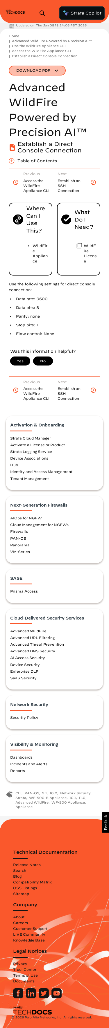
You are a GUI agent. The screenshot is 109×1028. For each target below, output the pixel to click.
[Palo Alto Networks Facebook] (18, 997)
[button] (105, 822)
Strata (20, 798)
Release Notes (27, 865)
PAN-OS (18, 538)
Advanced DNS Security (32, 651)
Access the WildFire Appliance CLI (41, 51)
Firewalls (19, 531)
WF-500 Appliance (68, 802)
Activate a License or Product (37, 445)
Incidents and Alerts (28, 764)
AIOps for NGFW (26, 518)
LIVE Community (29, 934)
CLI (18, 793)
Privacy (20, 964)
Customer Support (30, 928)
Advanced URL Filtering (32, 637)
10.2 (53, 793)
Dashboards (21, 757)
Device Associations (29, 458)
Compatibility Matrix (32, 882)
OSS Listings (25, 888)
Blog (17, 876)
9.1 (44, 793)
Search (19, 870)
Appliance (24, 807)
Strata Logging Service (31, 451)
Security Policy (24, 717)
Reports (17, 770)
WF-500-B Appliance (48, 798)
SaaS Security (23, 678)
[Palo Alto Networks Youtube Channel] (56, 997)
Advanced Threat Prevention (37, 644)
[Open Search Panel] (44, 13)
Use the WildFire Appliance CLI (39, 46)
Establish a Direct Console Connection (44, 56)
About (18, 917)
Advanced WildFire (28, 631)
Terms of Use (25, 975)
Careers (20, 923)
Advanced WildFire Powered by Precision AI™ (52, 41)
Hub (14, 465)
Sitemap (21, 894)
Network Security (75, 793)
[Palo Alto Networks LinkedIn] (31, 997)
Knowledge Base (29, 940)
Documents (24, 981)
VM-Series (20, 552)
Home (14, 36)
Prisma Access (24, 591)
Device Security (25, 664)
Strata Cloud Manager (30, 438)
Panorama (20, 545)
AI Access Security (27, 658)
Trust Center (24, 969)
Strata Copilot (81, 13)
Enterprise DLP (24, 671)
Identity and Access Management (41, 471)
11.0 (82, 798)
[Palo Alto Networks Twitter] (44, 997)
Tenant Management (29, 478)
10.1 (72, 798)
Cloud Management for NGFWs (39, 525)
